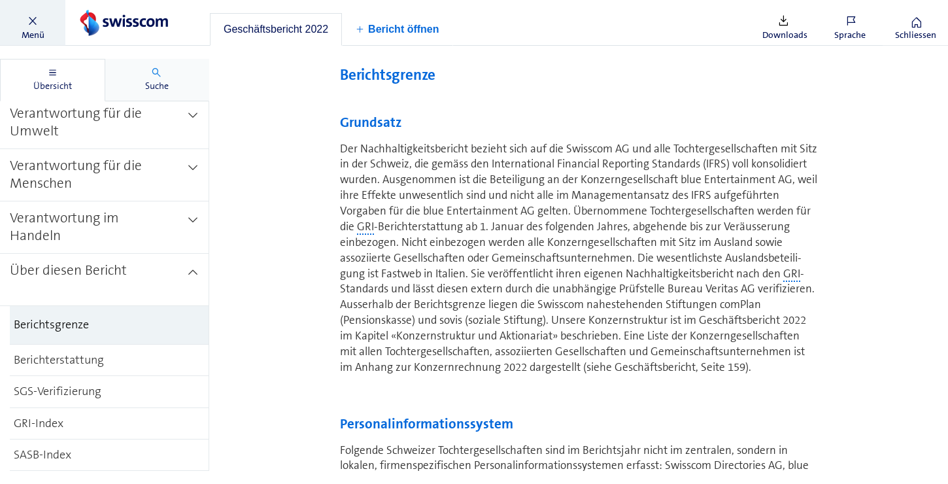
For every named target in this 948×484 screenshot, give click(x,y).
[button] (32, 23)
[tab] (276, 29)
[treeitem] (104, 122)
